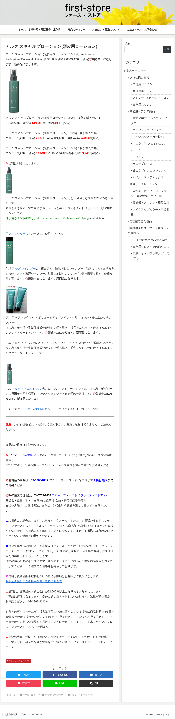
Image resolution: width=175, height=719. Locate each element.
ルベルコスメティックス (148, 177)
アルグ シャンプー (23, 268)
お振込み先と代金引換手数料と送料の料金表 (34, 581)
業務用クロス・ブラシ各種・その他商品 (148, 231)
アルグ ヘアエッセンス (26, 388)
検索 (127, 43)
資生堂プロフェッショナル (149, 170)
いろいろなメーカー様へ (148, 136)
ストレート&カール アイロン (151, 97)
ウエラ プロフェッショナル (150, 143)
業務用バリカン (142, 104)
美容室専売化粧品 (140, 221)
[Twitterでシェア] (23, 674)
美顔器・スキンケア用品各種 (151, 202)
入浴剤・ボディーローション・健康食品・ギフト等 (148, 193)
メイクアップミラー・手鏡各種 (150, 212)
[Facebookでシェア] (60, 674)
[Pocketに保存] (23, 683)
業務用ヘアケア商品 (142, 111)
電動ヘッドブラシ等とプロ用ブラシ (150, 256)
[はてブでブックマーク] (96, 674)
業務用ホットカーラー (147, 91)
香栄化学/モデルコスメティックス (150, 121)
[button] (96, 683)
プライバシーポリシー (32, 714)
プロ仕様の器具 (139, 77)
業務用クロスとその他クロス (151, 246)
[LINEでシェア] (60, 683)
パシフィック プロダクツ (18, 661)
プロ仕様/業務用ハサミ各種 (150, 240)
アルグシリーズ (18, 233)
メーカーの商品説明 (34, 409)
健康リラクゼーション (143, 184)
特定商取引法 (10, 714)
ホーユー (138, 150)
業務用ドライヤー (144, 84)
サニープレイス (142, 163)
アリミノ (138, 157)
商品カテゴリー (136, 70)
